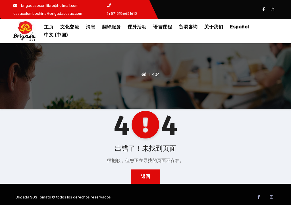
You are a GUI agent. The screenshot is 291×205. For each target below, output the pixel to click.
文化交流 (69, 27)
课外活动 (137, 27)
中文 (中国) (56, 35)
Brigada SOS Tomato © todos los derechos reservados (63, 197)
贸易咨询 (188, 27)
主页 (48, 27)
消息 (90, 27)
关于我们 (213, 27)
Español (239, 27)
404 (156, 74)
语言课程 (162, 27)
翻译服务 (111, 27)
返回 (145, 176)
